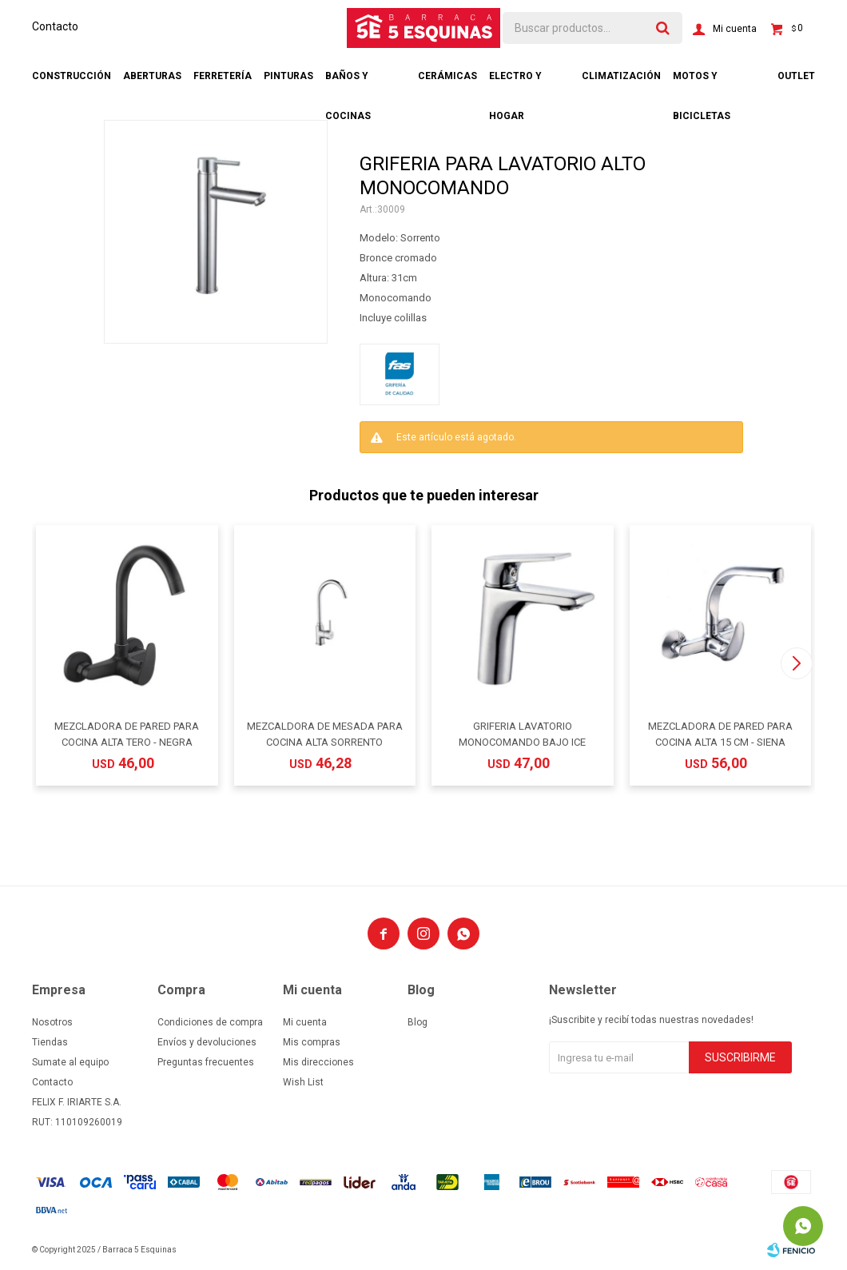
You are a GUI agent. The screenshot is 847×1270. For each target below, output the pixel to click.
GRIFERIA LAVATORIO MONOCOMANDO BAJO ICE (522, 734)
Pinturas (288, 76)
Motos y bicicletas (701, 83)
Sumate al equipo (70, 1062)
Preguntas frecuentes (205, 1062)
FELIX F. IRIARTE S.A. (76, 1102)
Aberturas (152, 76)
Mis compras (311, 1042)
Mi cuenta (305, 1022)
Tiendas (50, 1042)
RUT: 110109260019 (77, 1122)
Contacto (55, 26)
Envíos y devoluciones (206, 1042)
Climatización (621, 76)
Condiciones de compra (210, 1022)
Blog (417, 1022)
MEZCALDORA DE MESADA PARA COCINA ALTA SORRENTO (325, 734)
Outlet (796, 76)
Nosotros (52, 1022)
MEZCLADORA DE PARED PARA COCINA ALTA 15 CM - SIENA (720, 734)
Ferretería (222, 76)
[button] (796, 663)
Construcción (71, 76)
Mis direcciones (318, 1062)
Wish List (303, 1082)
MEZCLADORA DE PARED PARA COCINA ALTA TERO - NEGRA (126, 734)
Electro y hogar (515, 83)
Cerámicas (447, 76)
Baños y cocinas (348, 83)
